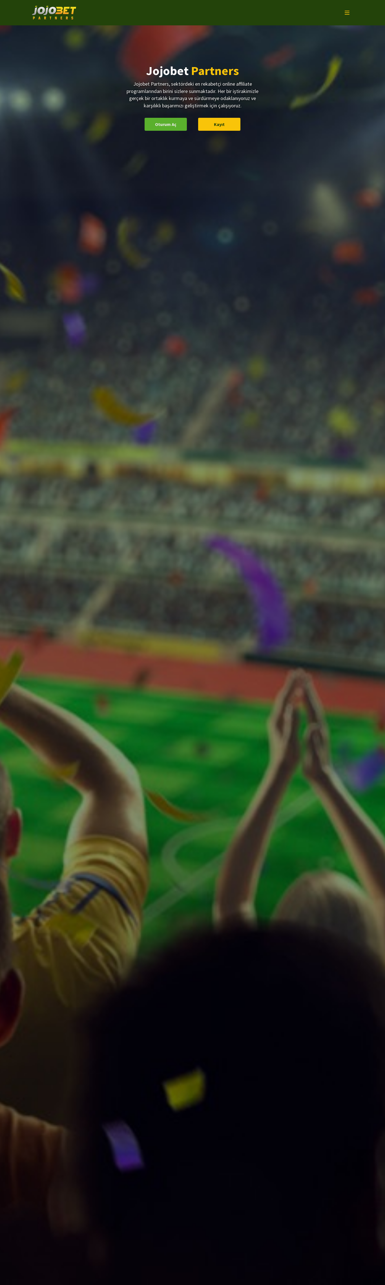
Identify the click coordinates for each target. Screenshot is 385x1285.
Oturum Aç (165, 124)
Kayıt (219, 124)
